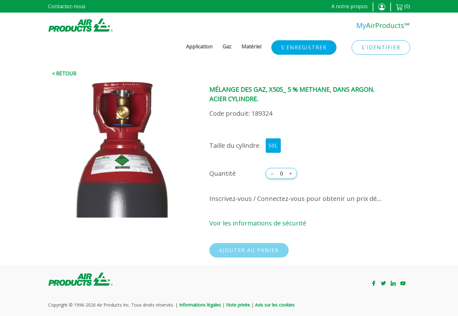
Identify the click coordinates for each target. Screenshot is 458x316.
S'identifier (380, 47)
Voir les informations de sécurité (257, 223)
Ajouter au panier (249, 250)
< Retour (64, 73)
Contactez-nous (67, 6)
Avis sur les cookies (275, 305)
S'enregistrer (304, 47)
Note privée (238, 305)
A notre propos (349, 6)
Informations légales (200, 305)
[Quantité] (281, 173)
